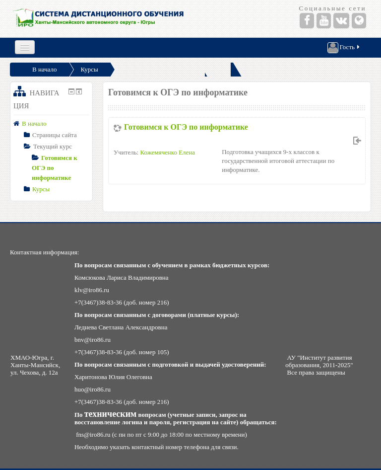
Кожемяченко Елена (167, 152)
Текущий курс (52, 146)
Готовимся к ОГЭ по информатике (186, 127)
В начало (44, 69)
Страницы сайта (54, 135)
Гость (344, 47)
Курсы (89, 69)
